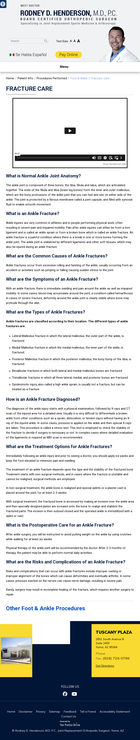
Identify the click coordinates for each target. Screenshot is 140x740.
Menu (69, 67)
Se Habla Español (31, 54)
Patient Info (25, 78)
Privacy (40, 711)
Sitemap (54, 711)
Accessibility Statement (115, 711)
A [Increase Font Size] (78, 41)
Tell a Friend (88, 711)
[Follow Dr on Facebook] (65, 694)
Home (10, 78)
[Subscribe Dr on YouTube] (74, 694)
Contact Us (68, 716)
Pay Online (68, 54)
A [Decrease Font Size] (71, 41)
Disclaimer (25, 711)
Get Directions (105, 666)
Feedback (70, 711)
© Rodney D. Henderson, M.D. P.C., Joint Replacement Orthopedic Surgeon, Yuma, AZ (68, 730)
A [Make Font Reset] (75, 41)
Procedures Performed (52, 78)
